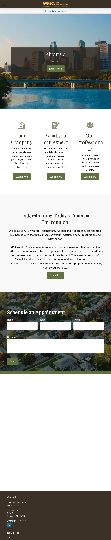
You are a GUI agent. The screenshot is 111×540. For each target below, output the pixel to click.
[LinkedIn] (9, 525)
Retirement (11, 538)
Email (43, 319)
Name (10, 319)
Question (12, 336)
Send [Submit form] (12, 361)
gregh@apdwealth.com (16, 520)
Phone (76, 319)
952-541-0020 (19, 502)
